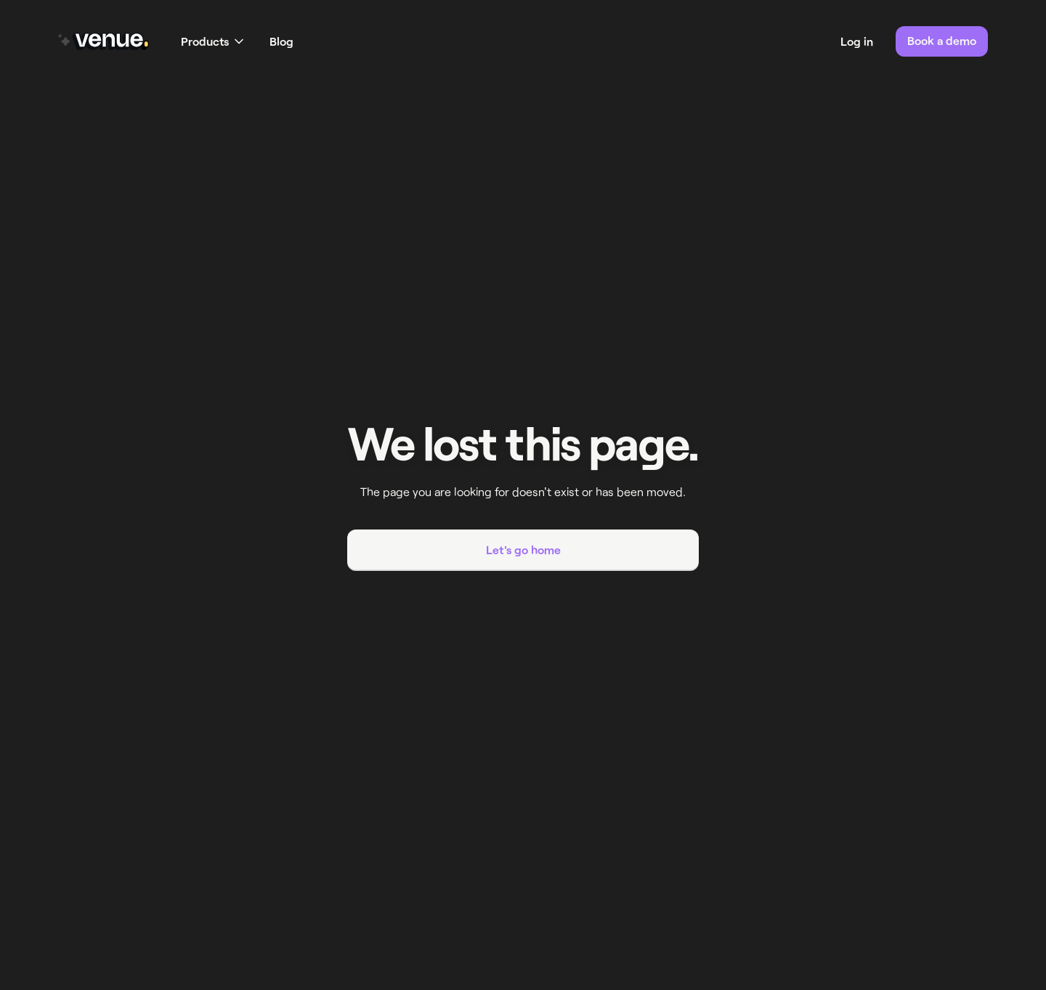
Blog (281, 41)
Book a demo (941, 40)
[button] (212, 41)
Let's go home (523, 549)
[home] (103, 41)
